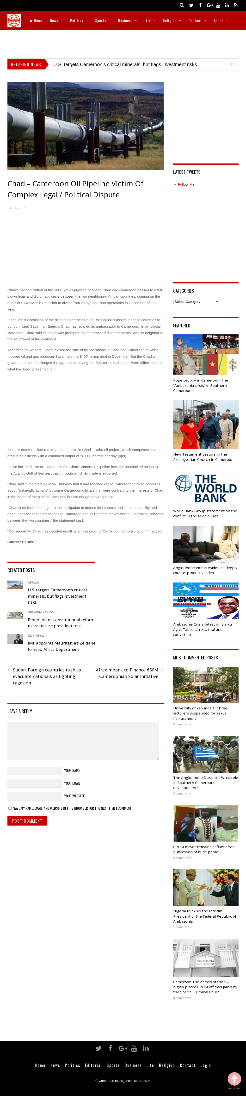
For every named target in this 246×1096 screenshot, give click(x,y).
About (218, 20)
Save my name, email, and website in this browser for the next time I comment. (72, 808)
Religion (170, 20)
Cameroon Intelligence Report (120, 1081)
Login (206, 1065)
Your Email (72, 783)
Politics (76, 20)
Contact (195, 20)
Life (147, 20)
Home (36, 20)
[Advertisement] (123, 43)
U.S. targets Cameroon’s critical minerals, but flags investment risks (125, 64)
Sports (100, 20)
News (54, 20)
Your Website (74, 795)
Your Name (72, 770)
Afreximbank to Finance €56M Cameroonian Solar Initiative (130, 673)
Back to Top (234, 1080)
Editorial (93, 1065)
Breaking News (41, 612)
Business (125, 20)
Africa (33, 583)
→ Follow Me (184, 184)
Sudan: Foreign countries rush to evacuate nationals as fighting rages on (44, 676)
